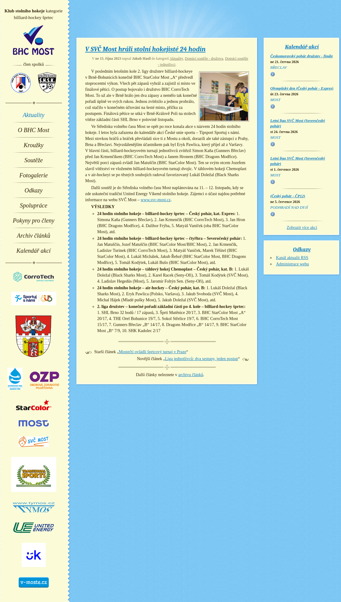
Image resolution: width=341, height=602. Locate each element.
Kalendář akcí (34, 250)
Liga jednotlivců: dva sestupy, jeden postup (201, 358)
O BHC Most (33, 130)
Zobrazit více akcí (302, 227)
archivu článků (190, 374)
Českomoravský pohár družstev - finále (301, 56)
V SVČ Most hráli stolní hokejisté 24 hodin (145, 49)
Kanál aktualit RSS (292, 257)
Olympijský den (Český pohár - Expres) (301, 88)
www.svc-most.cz (155, 200)
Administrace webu (292, 264)
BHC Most (33, 40)
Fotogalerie (33, 175)
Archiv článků (33, 235)
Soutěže (33, 160)
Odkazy (34, 190)
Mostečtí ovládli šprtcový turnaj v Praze (152, 352)
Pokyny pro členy (33, 220)
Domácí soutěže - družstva (204, 58)
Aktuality (33, 115)
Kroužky (34, 145)
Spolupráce (33, 205)
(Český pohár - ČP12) (287, 196)
